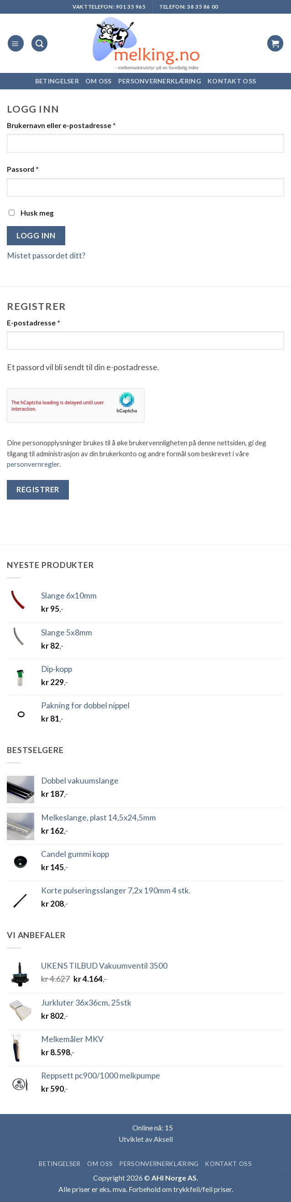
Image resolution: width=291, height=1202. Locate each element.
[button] (16, 43)
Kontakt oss (232, 81)
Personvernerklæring (159, 81)
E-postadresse (33, 323)
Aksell (163, 1139)
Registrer (37, 489)
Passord (23, 169)
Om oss (98, 81)
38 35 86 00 (202, 7)
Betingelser (57, 81)
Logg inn (35, 235)
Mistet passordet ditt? (46, 255)
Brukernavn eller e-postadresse (61, 125)
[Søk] (39, 43)
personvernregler (33, 464)
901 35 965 (131, 7)
